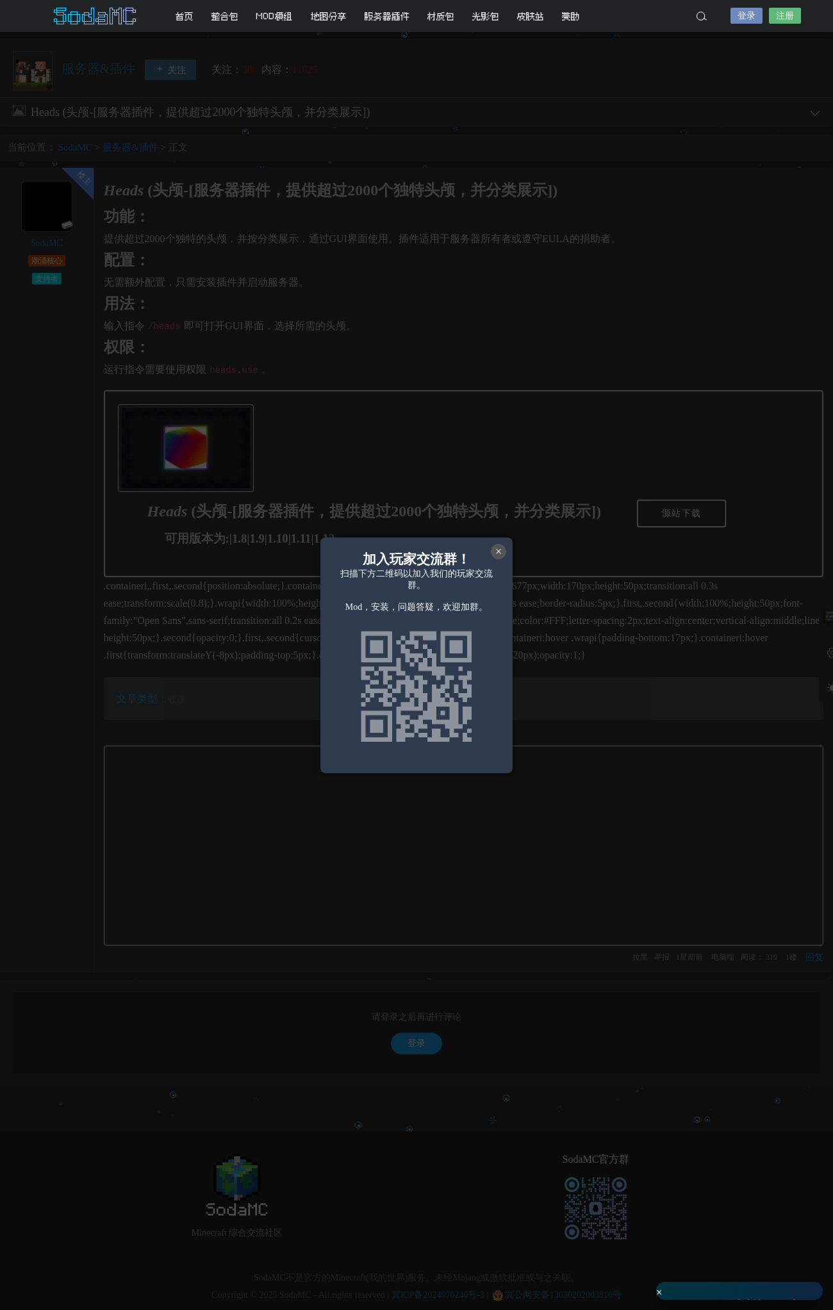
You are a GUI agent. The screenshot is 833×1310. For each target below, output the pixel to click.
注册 (785, 15)
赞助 (571, 16)
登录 (746, 15)
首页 (185, 16)
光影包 (485, 16)
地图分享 (329, 16)
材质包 (440, 16)
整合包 (224, 16)
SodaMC (96, 16)
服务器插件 (387, 16)
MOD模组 (274, 16)
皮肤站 (530, 16)
